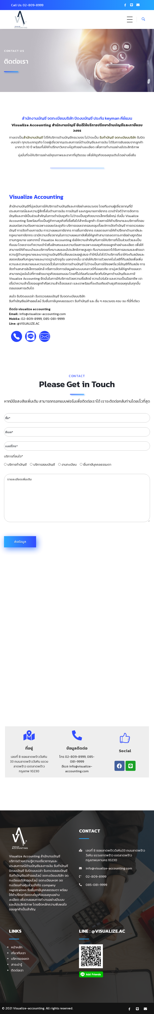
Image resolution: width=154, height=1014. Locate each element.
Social (125, 752)
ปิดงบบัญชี (16, 870)
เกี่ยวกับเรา (18, 953)
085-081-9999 (54, 318)
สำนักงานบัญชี (34, 120)
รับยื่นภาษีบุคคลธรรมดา (58, 301)
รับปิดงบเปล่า (25, 296)
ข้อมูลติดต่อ (76, 750)
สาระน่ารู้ (16, 964)
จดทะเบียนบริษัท (125, 138)
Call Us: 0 (18, 5)
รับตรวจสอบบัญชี (55, 870)
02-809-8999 (31, 318)
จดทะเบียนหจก (48, 880)
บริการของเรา (20, 958)
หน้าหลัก (16, 947)
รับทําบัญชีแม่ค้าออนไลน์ (25, 875)
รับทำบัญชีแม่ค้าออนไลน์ (25, 301)
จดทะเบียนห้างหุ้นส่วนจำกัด (36, 883)
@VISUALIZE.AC (28, 323)
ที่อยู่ (29, 750)
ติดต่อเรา (17, 970)
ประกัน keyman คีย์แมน (112, 120)
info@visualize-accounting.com (42, 313)
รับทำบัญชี (106, 138)
